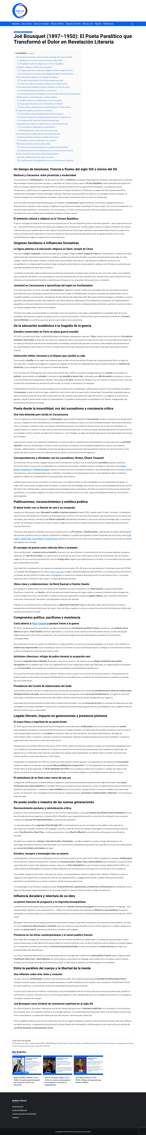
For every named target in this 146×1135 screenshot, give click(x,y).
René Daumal (57, 571)
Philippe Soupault (41, 469)
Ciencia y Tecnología (41, 24)
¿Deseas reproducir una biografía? (24, 1114)
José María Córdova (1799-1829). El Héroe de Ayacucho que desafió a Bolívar (88, 1080)
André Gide (26, 538)
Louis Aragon (51, 538)
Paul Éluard (26, 469)
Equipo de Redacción (19, 1110)
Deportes (98, 24)
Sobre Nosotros (18, 1106)
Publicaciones (108, 24)
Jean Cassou (38, 538)
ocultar (30, 53)
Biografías (16, 24)
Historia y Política (57, 24)
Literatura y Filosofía (73, 24)
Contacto (15, 1117)
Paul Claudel (39, 623)
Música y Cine (88, 24)
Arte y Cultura (27, 24)
